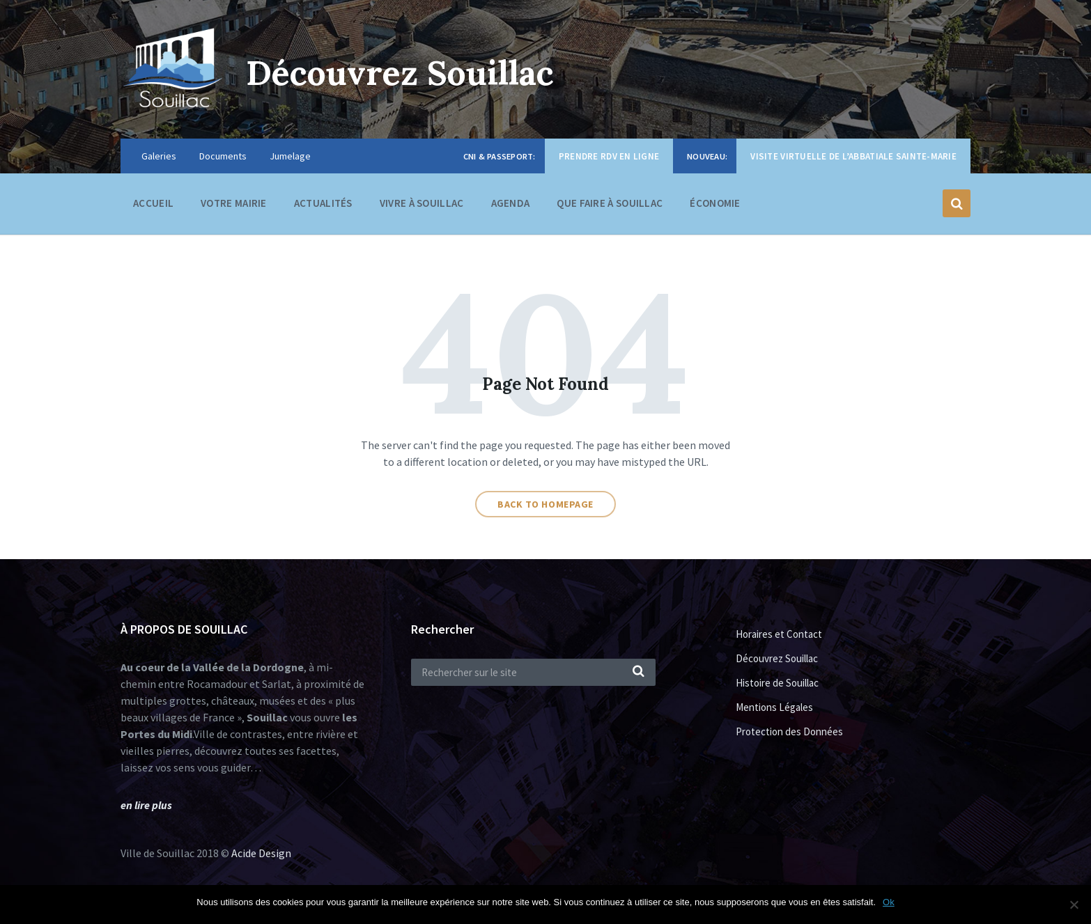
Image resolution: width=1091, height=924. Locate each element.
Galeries (158, 156)
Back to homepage (545, 504)
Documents (223, 156)
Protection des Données (789, 731)
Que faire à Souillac (610, 206)
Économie (715, 206)
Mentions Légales (774, 707)
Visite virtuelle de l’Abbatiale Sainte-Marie (853, 156)
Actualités (323, 203)
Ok (889, 902)
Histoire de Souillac (777, 682)
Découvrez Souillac (400, 73)
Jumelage (290, 156)
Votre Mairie (234, 206)
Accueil (153, 203)
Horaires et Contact (779, 634)
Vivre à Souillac (422, 206)
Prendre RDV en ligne (609, 156)
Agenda (510, 203)
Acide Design (261, 853)
